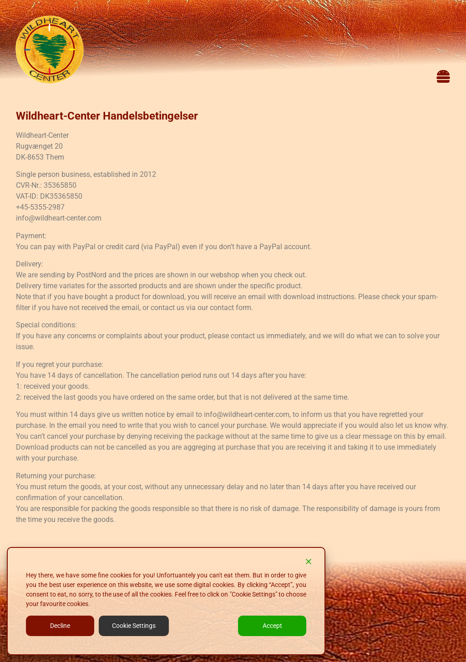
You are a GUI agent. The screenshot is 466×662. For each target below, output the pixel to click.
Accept (272, 625)
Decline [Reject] (60, 625)
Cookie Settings (134, 625)
